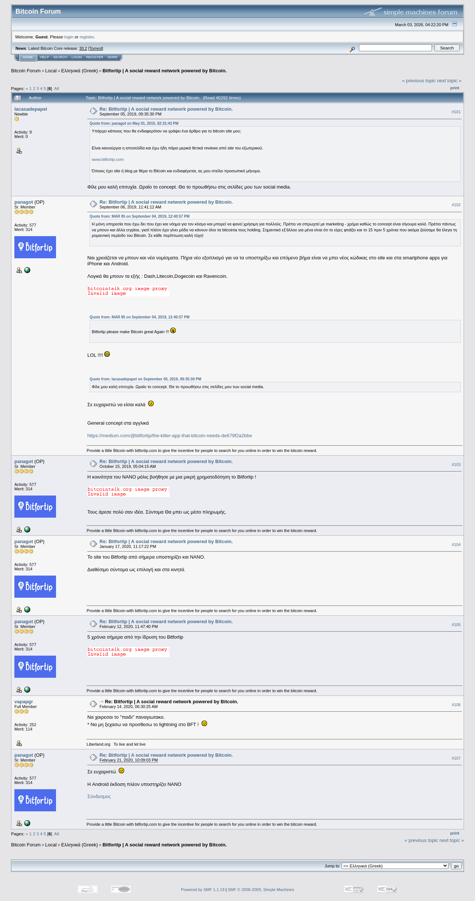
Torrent (96, 48)
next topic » (449, 80)
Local (51, 70)
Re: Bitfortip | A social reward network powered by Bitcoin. (166, 109)
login (69, 36)
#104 (456, 544)
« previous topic (419, 80)
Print (454, 88)
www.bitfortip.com (107, 159)
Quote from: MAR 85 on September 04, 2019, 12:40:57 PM (139, 216)
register (87, 36)
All (56, 88)
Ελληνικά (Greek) (79, 70)
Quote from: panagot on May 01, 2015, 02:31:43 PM (134, 123)
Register (94, 57)
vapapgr (23, 701)
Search (60, 57)
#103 (456, 464)
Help (44, 57)
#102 (456, 205)
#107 (456, 758)
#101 (456, 112)
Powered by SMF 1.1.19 (202, 889)
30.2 (83, 48)
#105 (456, 624)
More (113, 57)
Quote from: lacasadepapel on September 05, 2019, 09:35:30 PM (145, 379)
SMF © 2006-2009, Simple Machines (261, 889)
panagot (23, 202)
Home (28, 57)
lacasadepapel (30, 109)
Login (76, 57)
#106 (456, 704)
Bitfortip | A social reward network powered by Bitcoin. (164, 70)
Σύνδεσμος (99, 796)
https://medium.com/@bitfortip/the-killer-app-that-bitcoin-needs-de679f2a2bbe (169, 435)
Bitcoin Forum (26, 70)
